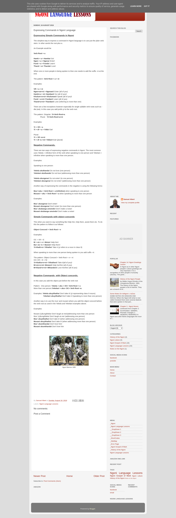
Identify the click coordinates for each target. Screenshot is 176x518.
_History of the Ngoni (117, 450)
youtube (113, 361)
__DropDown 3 (115, 435)
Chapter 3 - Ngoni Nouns (129, 306)
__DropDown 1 (115, 429)
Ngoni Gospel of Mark (118, 343)
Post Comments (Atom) (52, 481)
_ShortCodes (115, 438)
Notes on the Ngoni (117, 349)
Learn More (135, 6)
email (112, 493)
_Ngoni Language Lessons (120, 426)
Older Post (99, 476)
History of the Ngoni (117, 337)
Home (69, 476)
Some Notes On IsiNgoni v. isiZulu (122, 294)
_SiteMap (113, 441)
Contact (113, 376)
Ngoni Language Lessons (48, 404)
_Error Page (114, 444)
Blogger (92, 509)
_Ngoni (112, 423)
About (112, 373)
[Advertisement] (126, 78)
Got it (147, 6)
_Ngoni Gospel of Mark (118, 447)
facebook (113, 358)
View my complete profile (130, 203)
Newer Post (40, 476)
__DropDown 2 (115, 432)
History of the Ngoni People (130, 279)
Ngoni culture (115, 340)
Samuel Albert (129, 199)
